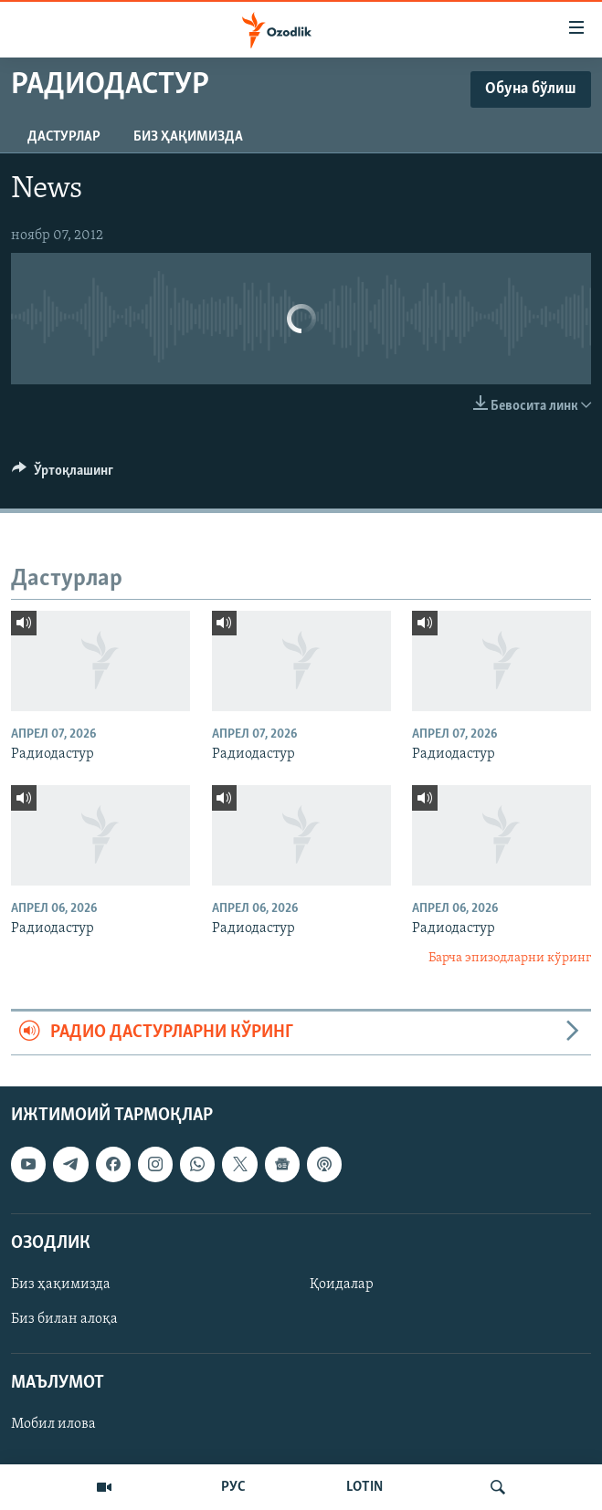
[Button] (62, 474)
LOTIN (364, 1487)
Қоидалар (342, 1284)
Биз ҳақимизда (188, 137)
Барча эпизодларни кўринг (509, 958)
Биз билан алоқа (64, 1319)
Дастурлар (63, 137)
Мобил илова (53, 1424)
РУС (233, 1487)
